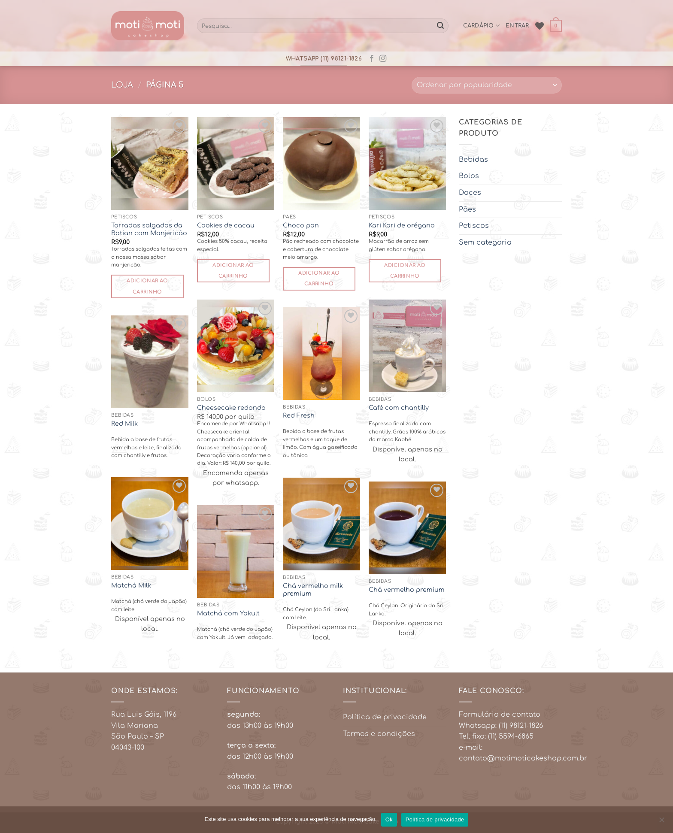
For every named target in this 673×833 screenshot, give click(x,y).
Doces (470, 192)
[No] (661, 822)
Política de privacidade (385, 717)
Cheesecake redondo (231, 407)
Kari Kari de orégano (402, 225)
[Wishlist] (539, 25)
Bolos (469, 176)
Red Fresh (299, 415)
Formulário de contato (499, 714)
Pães (467, 209)
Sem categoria (485, 242)
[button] (556, 26)
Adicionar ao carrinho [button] (147, 286)
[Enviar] (440, 25)
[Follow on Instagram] (382, 59)
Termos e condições (379, 734)
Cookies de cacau (226, 225)
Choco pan (301, 225)
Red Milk (124, 423)
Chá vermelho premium (407, 589)
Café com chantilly (399, 407)
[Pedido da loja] (487, 85)
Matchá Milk (131, 585)
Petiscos (474, 226)
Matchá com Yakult (228, 613)
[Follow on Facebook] (371, 59)
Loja (122, 85)
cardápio (481, 25)
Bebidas (473, 159)
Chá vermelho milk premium (313, 589)
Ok (389, 819)
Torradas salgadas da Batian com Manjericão (149, 229)
